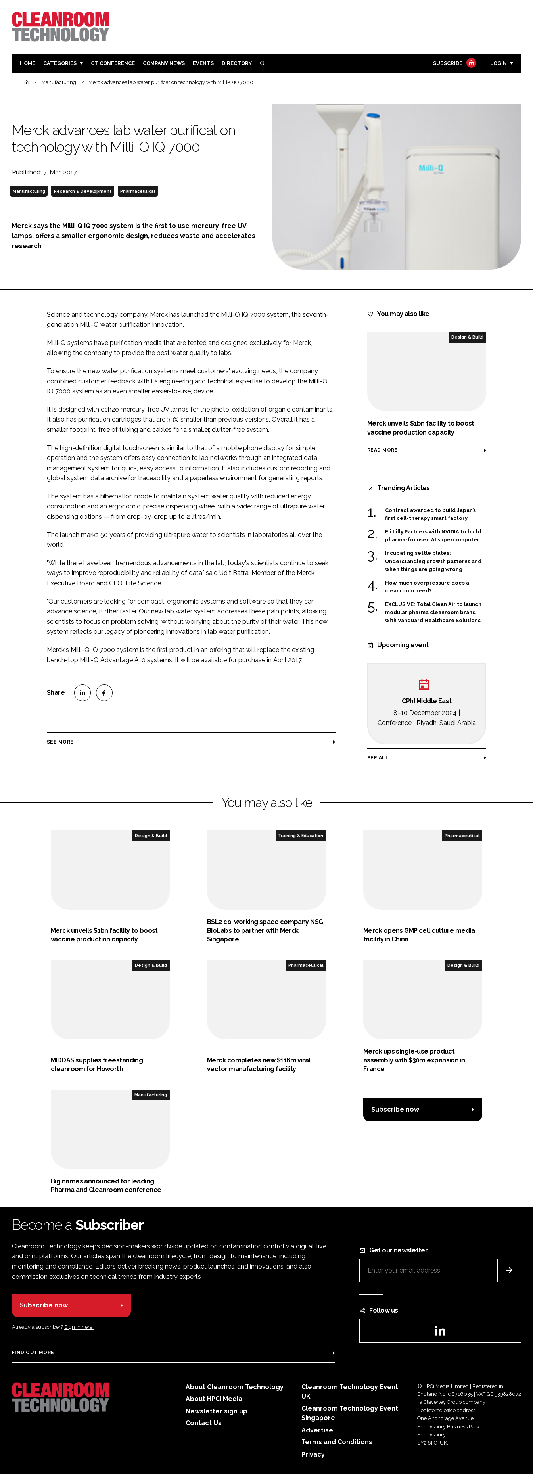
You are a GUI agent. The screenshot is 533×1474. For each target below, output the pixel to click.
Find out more (33, 1352)
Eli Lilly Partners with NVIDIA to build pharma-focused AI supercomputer (433, 536)
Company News (164, 63)
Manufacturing (29, 191)
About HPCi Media (214, 1399)
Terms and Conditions (336, 1442)
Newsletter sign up (216, 1411)
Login (498, 63)
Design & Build (467, 337)
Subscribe (453, 63)
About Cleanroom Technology (235, 1387)
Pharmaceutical (137, 191)
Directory (237, 63)
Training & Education (300, 835)
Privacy (313, 1454)
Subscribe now (395, 1109)
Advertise (317, 1430)
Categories (60, 63)
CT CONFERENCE (113, 63)
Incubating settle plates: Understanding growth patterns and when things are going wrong (433, 561)
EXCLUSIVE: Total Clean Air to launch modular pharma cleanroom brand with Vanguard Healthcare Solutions (433, 612)
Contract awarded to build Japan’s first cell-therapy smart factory (430, 514)
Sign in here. (79, 1327)
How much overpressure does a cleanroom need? (427, 587)
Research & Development (82, 191)
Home (27, 63)
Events (203, 63)
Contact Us (204, 1423)
